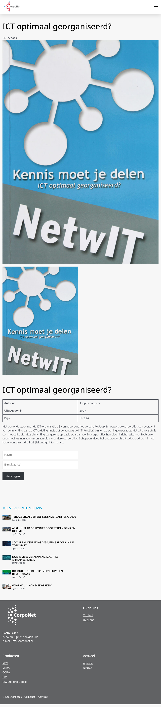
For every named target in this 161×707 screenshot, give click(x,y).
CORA (6, 672)
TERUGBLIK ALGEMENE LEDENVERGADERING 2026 (44, 516)
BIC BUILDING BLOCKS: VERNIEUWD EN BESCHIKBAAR (37, 572)
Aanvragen (13, 476)
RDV (5, 663)
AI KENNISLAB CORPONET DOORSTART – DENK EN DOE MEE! (43, 529)
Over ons (88, 620)
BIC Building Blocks (14, 681)
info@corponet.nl (22, 641)
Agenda (88, 663)
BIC (4, 677)
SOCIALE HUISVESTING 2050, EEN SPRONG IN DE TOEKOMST (43, 544)
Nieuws (87, 667)
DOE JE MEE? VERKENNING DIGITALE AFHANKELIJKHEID (35, 558)
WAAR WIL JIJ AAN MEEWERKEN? (32, 585)
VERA (6, 667)
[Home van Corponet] (12, 11)
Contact (88, 615)
